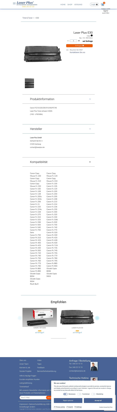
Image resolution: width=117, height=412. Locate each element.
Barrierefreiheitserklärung (46, 371)
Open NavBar (14, 3)
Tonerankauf (24, 387)
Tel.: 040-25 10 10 (75, 364)
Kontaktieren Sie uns (77, 52)
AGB (48, 404)
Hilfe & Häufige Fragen (28, 376)
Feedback (40, 368)
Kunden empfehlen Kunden (30, 379)
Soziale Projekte (25, 371)
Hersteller (36, 129)
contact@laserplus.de (77, 371)
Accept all (98, 400)
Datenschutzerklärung (37, 404)
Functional (85, 394)
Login (94, 4)
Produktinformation (42, 99)
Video (39, 360)
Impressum (24, 404)
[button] (97, 318)
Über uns (23, 360)
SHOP (69, 4)
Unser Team (24, 364)
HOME (63, 4)
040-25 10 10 (28, 6)
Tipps (39, 364)
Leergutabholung (26, 383)
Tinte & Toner (27, 18)
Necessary (72, 394)
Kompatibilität (39, 162)
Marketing (99, 394)
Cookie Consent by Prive (105, 407)
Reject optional (68, 400)
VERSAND (78, 4)
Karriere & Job (25, 368)
